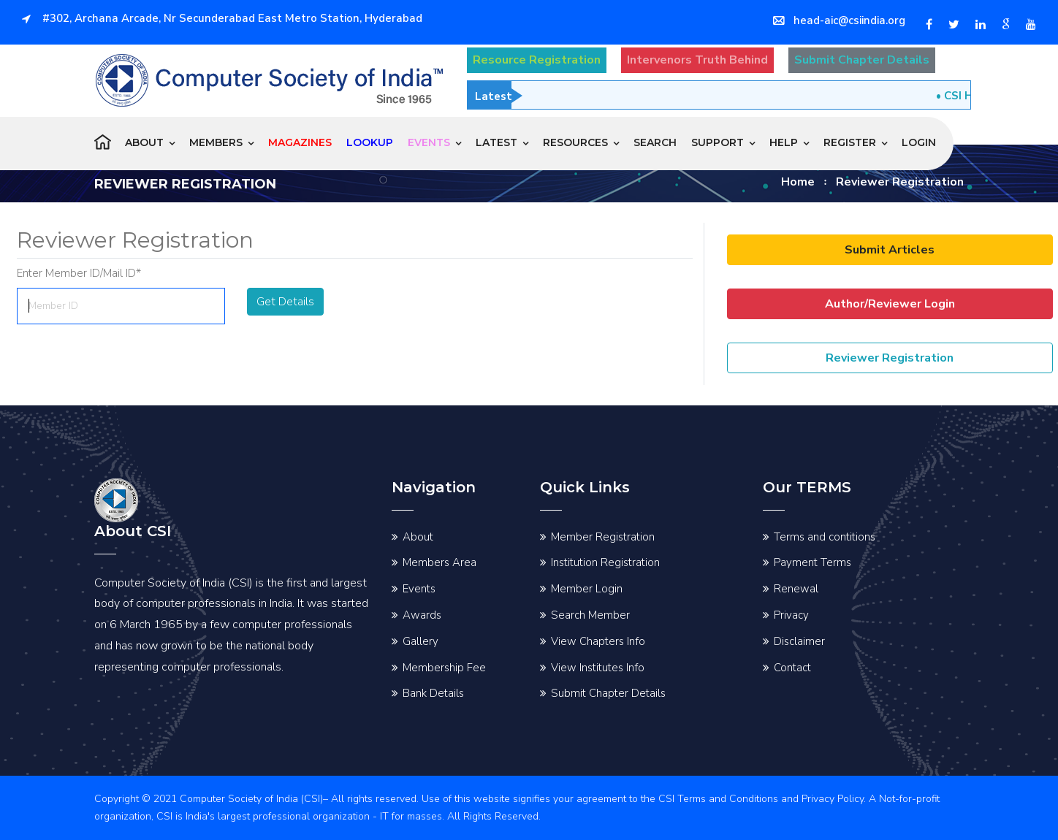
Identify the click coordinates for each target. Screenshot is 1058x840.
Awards (422, 615)
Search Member (590, 615)
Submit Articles (890, 250)
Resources (575, 142)
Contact (792, 667)
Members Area (439, 562)
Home (798, 182)
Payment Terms (812, 562)
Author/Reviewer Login (890, 304)
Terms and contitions (824, 537)
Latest (496, 142)
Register (849, 142)
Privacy (791, 615)
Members (216, 142)
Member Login (587, 588)
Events (419, 588)
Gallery (420, 641)
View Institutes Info (597, 667)
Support (717, 142)
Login (919, 142)
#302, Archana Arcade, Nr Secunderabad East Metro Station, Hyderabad (222, 18)
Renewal (796, 588)
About (144, 142)
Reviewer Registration (890, 358)
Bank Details (433, 693)
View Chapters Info (598, 641)
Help (783, 142)
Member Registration (603, 537)
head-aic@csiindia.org (839, 20)
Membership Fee (444, 667)
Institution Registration (605, 562)
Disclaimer (799, 641)
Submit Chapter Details (608, 693)
